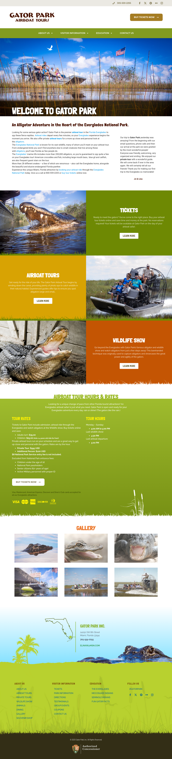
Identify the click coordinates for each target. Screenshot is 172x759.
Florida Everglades (97, 132)
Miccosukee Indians (102, 693)
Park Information (63, 693)
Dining (19, 709)
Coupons (59, 709)
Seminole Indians (101, 697)
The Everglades (100, 689)
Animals (20, 705)
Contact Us (127, 33)
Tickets (58, 689)
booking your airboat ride (70, 170)
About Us (45, 33)
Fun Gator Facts (101, 701)
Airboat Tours (24, 693)
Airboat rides (41, 135)
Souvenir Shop (24, 718)
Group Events (61, 705)
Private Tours (23, 697)
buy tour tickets (69, 173)
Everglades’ (21, 154)
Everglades (84, 135)
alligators (19, 141)
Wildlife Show (24, 701)
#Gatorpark (136, 689)
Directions (60, 697)
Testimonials (61, 701)
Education (104, 33)
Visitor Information (74, 33)
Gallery (20, 714)
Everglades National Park (27, 145)
